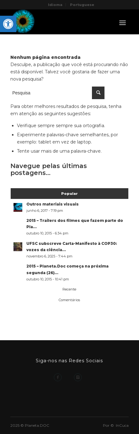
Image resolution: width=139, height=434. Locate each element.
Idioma (55, 5)
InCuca (122, 425)
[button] (8, 24)
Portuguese (82, 5)
